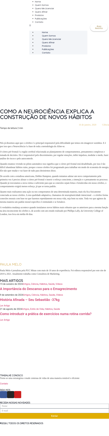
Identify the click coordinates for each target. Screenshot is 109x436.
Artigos (26, 284)
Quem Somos (42, 5)
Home (45, 32)
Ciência (105, 125)
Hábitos (43, 284)
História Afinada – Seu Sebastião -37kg (30, 300)
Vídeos (59, 284)
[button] (58, 25)
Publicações (41, 18)
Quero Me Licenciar (44, 8)
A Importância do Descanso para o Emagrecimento (38, 289)
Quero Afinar (41, 11)
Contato (39, 22)
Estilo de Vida (37, 309)
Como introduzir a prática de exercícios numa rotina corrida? (45, 314)
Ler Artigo (5, 305)
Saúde (51, 284)
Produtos (39, 15)
